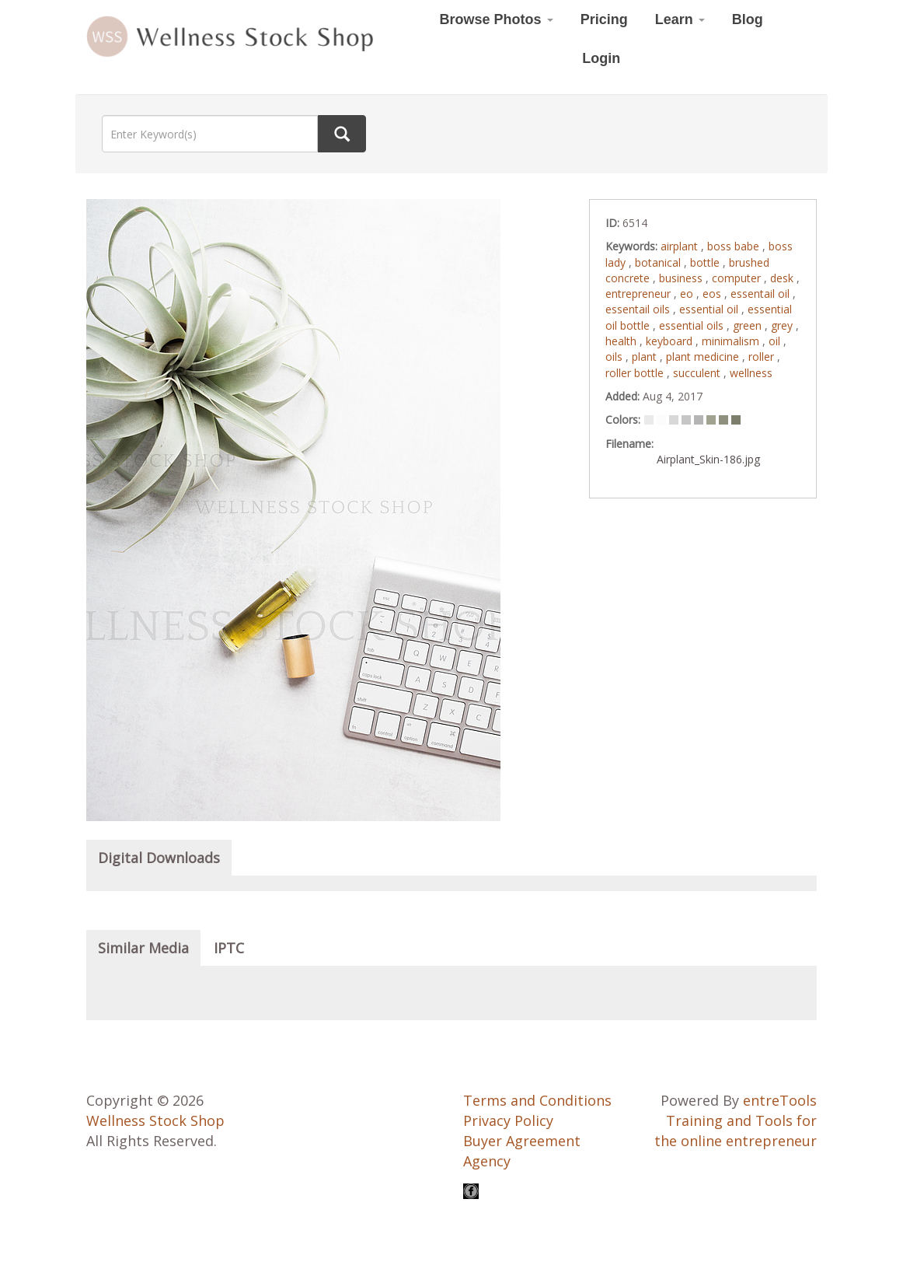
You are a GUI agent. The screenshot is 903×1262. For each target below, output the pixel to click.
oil (776, 341)
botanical (659, 262)
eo (688, 293)
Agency (487, 1161)
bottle (706, 262)
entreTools (780, 1100)
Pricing (604, 19)
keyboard (671, 341)
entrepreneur (639, 293)
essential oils (693, 325)
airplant (681, 246)
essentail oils (639, 309)
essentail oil (761, 293)
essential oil (710, 309)
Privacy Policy (508, 1120)
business (682, 278)
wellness (751, 372)
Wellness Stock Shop (155, 1120)
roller (762, 356)
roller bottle (636, 372)
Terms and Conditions (537, 1100)
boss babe (734, 246)
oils (615, 356)
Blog (747, 19)
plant (646, 356)
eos (713, 293)
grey (783, 325)
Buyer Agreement (521, 1140)
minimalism (732, 341)
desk (783, 278)
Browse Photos (496, 19)
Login (601, 58)
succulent (698, 372)
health (622, 341)
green (749, 325)
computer (738, 278)
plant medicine (704, 356)
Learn (680, 19)
